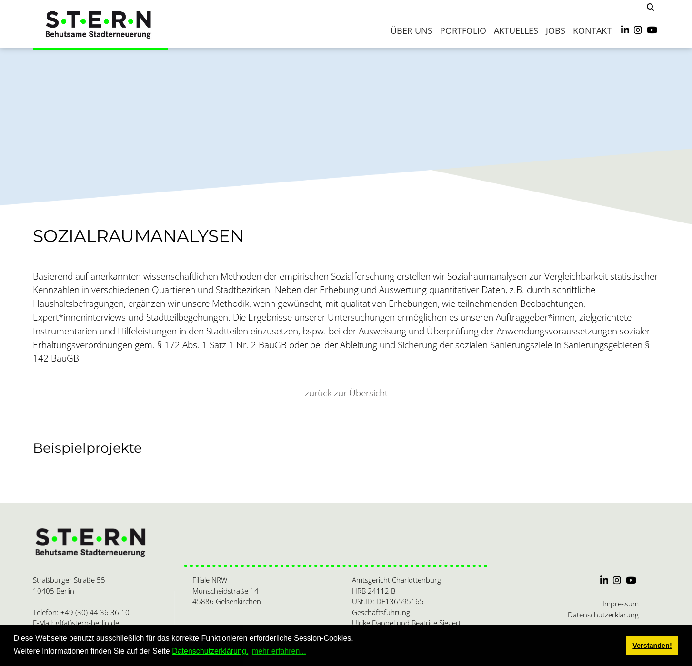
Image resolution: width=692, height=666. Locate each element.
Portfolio (463, 30)
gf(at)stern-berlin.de (87, 622)
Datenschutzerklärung (603, 614)
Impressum (620, 603)
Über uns (411, 30)
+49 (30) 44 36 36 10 (95, 612)
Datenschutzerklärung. (210, 651)
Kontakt (592, 30)
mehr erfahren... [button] (279, 651)
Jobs (555, 30)
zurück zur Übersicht (346, 392)
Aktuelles (516, 30)
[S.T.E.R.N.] (100, 24)
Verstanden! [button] (652, 645)
